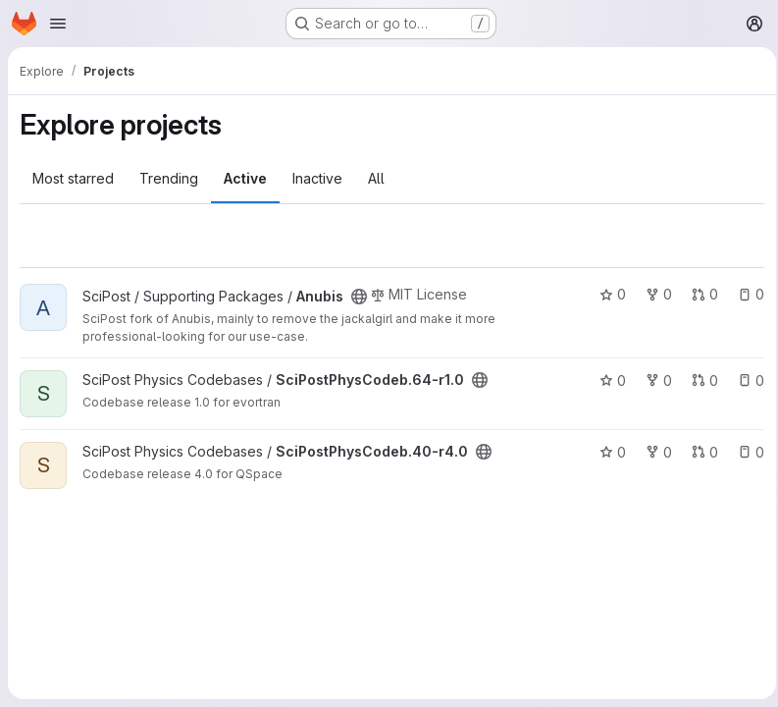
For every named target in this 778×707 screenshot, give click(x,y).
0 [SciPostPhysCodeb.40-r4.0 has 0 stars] (607, 452)
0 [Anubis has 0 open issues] (745, 294)
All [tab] (376, 178)
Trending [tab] (168, 178)
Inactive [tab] (317, 178)
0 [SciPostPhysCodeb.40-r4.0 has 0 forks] (653, 452)
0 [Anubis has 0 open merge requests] (699, 294)
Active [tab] (245, 178)
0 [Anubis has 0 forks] (653, 294)
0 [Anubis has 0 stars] (607, 294)
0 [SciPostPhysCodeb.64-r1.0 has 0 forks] (653, 380)
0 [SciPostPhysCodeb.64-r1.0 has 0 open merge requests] (699, 380)
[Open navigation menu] (58, 23)
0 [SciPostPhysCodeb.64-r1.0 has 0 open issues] (745, 380)
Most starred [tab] (73, 178)
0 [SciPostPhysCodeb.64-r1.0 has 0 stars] (607, 380)
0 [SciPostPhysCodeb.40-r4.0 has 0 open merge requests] (699, 452)
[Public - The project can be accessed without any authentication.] (359, 296)
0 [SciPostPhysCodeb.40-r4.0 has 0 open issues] (745, 452)
